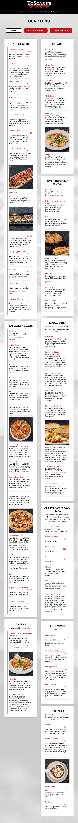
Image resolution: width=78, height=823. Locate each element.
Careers (47, 11)
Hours (57, 11)
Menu (26, 11)
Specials (31, 11)
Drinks (21, 11)
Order (36, 11)
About (52, 11)
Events (42, 11)
